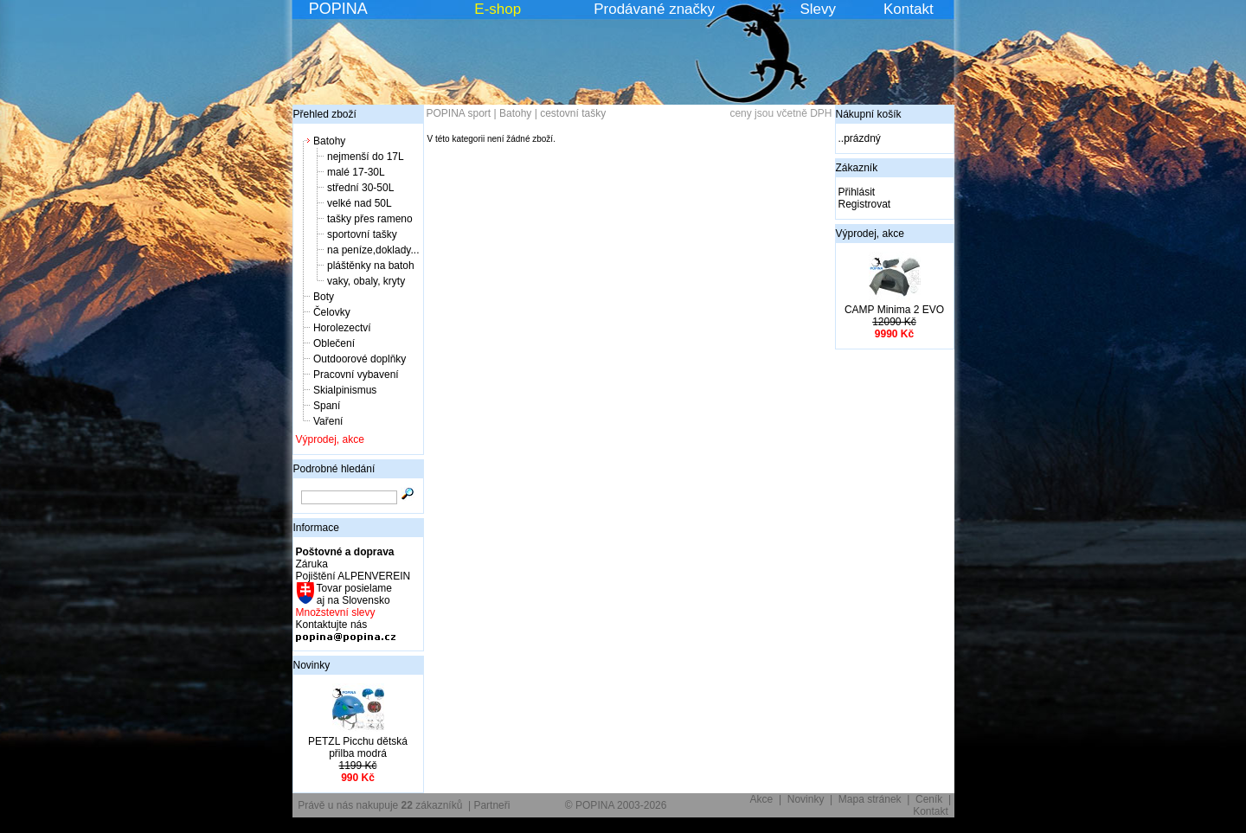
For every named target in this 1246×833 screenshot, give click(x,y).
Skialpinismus (344, 390)
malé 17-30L (356, 172)
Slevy (818, 9)
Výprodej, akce (330, 439)
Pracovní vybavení (356, 374)
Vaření (328, 421)
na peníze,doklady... (373, 250)
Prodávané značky (654, 9)
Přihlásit (857, 192)
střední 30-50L (360, 188)
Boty (323, 297)
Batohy (329, 141)
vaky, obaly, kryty (366, 281)
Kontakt (908, 9)
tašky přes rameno (370, 219)
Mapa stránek (870, 799)
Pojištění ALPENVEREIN (353, 576)
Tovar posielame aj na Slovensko (353, 594)
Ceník (928, 799)
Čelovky (331, 312)
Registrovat (864, 204)
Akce (762, 799)
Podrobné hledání (334, 469)
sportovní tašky (362, 234)
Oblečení (334, 343)
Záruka (312, 564)
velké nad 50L (359, 203)
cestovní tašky (573, 113)
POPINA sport (459, 113)
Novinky (312, 665)
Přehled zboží (324, 114)
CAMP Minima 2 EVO (894, 310)
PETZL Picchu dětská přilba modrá (358, 747)
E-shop (497, 9)
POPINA (338, 8)
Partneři (491, 805)
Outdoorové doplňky (359, 359)
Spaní (326, 406)
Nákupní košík (869, 114)
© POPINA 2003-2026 (616, 805)
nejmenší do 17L (365, 157)
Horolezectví (342, 328)
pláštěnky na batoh (370, 266)
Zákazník (857, 168)
